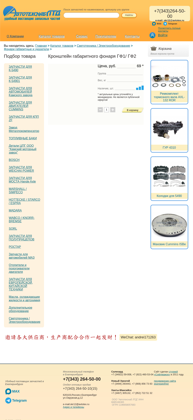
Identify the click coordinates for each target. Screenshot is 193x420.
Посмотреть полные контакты (169, 29)
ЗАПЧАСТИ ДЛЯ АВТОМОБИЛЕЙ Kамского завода (21, 92)
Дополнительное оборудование (20, 309)
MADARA (15, 210)
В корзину (132, 110)
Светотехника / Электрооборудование (103, 45)
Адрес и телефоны (73, 407)
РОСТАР (15, 246)
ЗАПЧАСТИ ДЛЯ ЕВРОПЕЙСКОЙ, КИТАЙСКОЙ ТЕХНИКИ (21, 284)
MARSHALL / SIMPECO (18, 190)
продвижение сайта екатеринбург (165, 382)
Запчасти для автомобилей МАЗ (22, 256)
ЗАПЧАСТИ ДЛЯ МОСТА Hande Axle (22, 179)
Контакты (132, 36)
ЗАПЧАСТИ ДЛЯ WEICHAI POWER (21, 169)
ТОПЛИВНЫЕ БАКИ (23, 138)
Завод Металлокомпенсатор (24, 129)
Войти (162, 35)
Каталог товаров (52, 36)
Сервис (82, 36)
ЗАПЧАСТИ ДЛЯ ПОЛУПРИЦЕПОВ (21, 237)
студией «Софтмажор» (166, 373)
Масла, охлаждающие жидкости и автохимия (24, 298)
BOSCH (14, 160)
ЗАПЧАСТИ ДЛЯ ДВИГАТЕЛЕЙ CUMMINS (20, 106)
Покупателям (105, 36)
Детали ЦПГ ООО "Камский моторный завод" (22, 149)
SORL (13, 228)
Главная (41, 45)
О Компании (15, 36)
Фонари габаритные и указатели (26, 49)
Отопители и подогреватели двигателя (19, 268)
